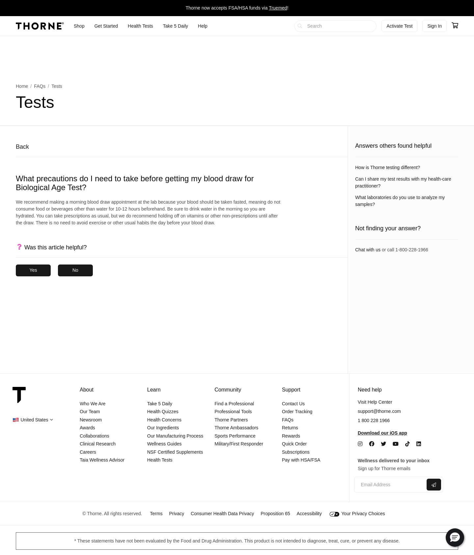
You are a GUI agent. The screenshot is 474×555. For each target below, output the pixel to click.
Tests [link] (56, 86)
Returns (290, 427)
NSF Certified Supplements (175, 452)
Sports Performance (235, 436)
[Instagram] (360, 444)
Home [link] (22, 86)
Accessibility (309, 513)
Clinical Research (98, 443)
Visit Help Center (375, 402)
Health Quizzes (162, 411)
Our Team (90, 411)
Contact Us (293, 403)
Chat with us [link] (368, 249)
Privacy (176, 513)
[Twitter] (383, 444)
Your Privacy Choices (357, 513)
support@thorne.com (379, 411)
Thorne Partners (231, 419)
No (75, 270)
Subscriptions (296, 452)
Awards (87, 427)
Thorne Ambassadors (236, 427)
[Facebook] (371, 444)
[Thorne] (40, 26)
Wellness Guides (164, 443)
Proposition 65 (275, 513)
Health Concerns (164, 419)
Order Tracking (297, 411)
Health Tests (159, 460)
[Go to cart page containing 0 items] (455, 26)
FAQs (288, 419)
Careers (88, 452)
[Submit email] (434, 485)
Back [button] (22, 146)
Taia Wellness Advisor (102, 460)
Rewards (291, 436)
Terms (156, 513)
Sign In (434, 26)
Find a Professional (234, 403)
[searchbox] (335, 26)
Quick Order (294, 443)
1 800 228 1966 (374, 420)
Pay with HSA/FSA (301, 460)
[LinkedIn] (418, 444)
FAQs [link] (39, 86)
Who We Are (92, 403)
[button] (33, 419)
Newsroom (91, 419)
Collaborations (94, 436)
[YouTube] (396, 444)
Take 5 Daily (159, 403)
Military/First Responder (239, 443)
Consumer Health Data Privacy (222, 513)
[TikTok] (407, 444)
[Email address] (389, 485)
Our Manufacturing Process (175, 436)
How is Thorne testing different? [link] (387, 167)
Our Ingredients (163, 427)
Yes (33, 270)
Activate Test (399, 26)
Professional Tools (233, 411)
